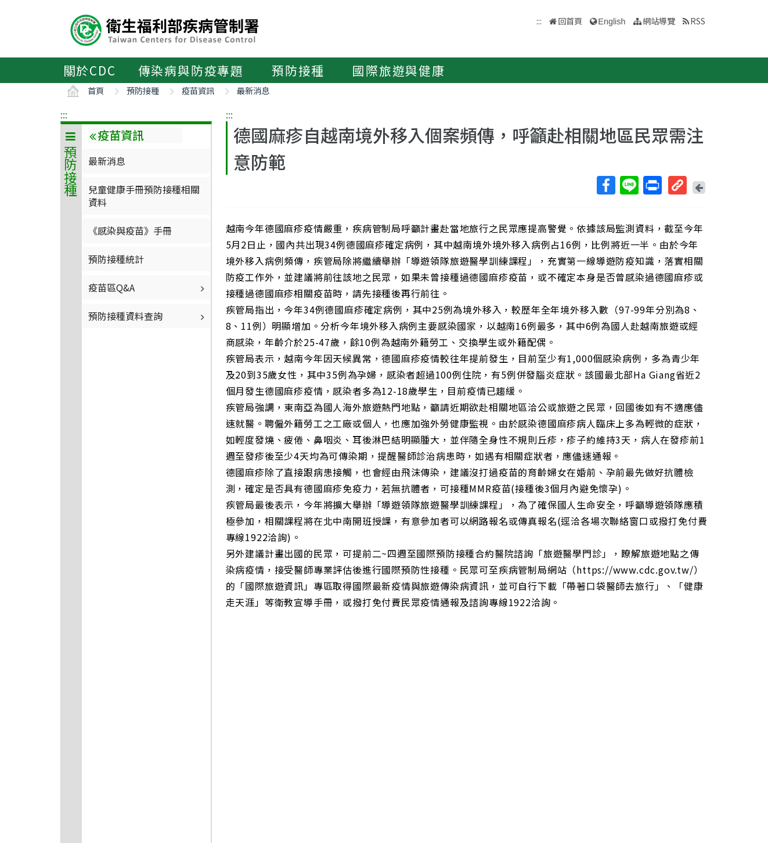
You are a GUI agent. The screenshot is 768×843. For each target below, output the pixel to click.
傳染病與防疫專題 (191, 70)
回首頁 (570, 21)
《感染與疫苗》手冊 (130, 230)
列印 (652, 185)
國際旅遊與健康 (398, 70)
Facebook (605, 185)
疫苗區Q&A (148, 287)
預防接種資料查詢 (148, 316)
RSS (697, 21)
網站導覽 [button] (659, 21)
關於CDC (89, 70)
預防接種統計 (116, 259)
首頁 (96, 90)
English (611, 21)
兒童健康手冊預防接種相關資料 (144, 195)
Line (629, 185)
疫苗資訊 (198, 90)
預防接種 (298, 70)
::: (63, 114)
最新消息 (253, 90)
